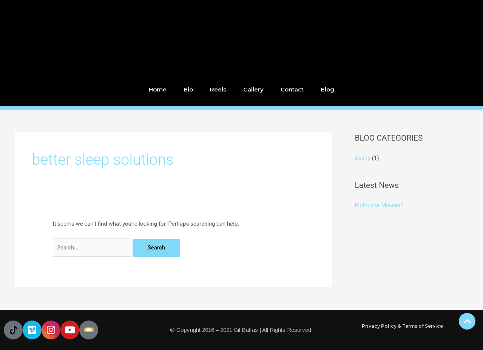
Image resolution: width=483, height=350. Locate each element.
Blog (327, 89)
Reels (218, 89)
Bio (188, 89)
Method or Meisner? (380, 204)
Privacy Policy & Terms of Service (402, 326)
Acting (363, 158)
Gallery (253, 89)
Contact (292, 89)
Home (158, 89)
